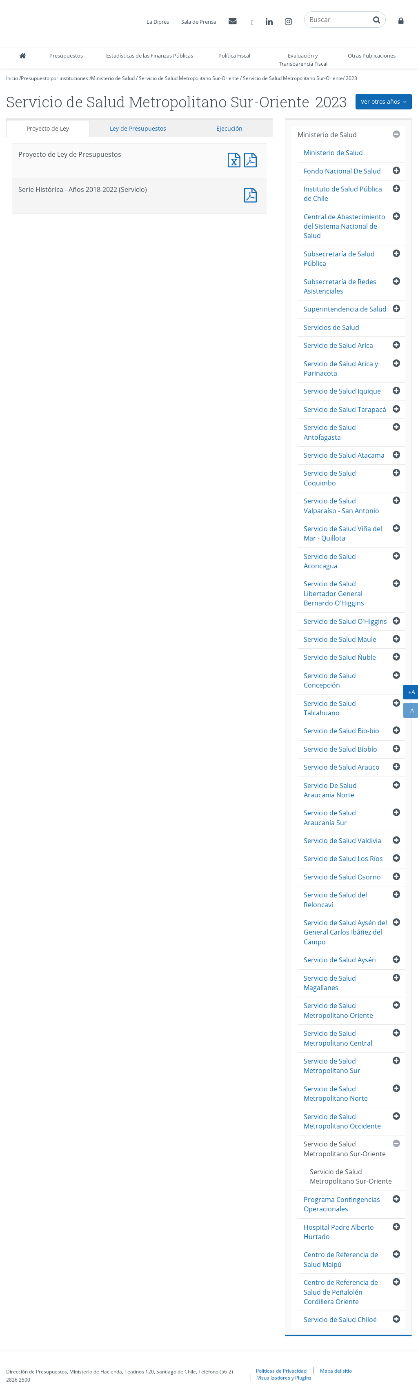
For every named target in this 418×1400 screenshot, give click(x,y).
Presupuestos (66, 55)
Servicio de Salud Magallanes (330, 983)
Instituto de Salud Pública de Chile (343, 194)
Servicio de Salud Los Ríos (343, 858)
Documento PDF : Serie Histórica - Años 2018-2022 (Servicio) (252, 194)
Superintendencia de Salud (345, 309)
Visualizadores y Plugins (284, 1377)
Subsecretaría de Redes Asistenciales (340, 286)
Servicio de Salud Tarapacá (345, 409)
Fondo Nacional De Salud (342, 171)
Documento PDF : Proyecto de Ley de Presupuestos (252, 159)
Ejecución (229, 128)
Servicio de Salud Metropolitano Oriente (338, 1010)
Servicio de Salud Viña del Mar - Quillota (343, 533)
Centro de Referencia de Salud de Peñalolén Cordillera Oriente (341, 1292)
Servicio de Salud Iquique (342, 391)
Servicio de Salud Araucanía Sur (330, 817)
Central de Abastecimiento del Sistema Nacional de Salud (344, 226)
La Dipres (158, 21)
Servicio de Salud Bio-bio (341, 730)
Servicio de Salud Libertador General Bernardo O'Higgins (334, 593)
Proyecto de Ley (48, 128)
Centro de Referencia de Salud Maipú (341, 1259)
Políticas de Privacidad (281, 1370)
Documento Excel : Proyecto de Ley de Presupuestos (236, 159)
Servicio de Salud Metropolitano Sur (332, 1066)
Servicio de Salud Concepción (330, 680)
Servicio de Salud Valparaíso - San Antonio (341, 505)
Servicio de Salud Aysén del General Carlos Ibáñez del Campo (345, 932)
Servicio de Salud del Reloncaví (335, 899)
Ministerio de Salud (113, 78)
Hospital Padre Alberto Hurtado (339, 1232)
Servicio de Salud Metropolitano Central (338, 1038)
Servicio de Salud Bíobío (340, 749)
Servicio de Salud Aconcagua (330, 561)
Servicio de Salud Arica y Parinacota (341, 368)
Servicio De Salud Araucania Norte (330, 790)
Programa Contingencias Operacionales (342, 1204)
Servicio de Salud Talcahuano (330, 708)
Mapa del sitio (336, 1370)
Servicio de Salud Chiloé (340, 1319)
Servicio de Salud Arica (338, 345)
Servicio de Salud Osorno (342, 876)
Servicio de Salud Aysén (340, 959)
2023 (351, 78)
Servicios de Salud (331, 327)
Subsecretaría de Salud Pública (339, 258)
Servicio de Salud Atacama (344, 455)
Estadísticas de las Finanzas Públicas (149, 55)
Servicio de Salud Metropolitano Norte (336, 1093)
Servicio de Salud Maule (340, 639)
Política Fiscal (234, 55)
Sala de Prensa (198, 21)
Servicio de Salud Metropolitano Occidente (342, 1121)
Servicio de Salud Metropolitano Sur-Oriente (189, 78)
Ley (138, 128)
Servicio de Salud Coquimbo (330, 478)
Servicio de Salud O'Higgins (345, 621)
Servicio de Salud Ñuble (340, 657)
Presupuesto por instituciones (54, 78)
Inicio (12, 78)
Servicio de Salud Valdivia (342, 840)
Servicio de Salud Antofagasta (330, 432)
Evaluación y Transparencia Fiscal (303, 59)
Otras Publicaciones (372, 55)
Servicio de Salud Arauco (342, 767)
